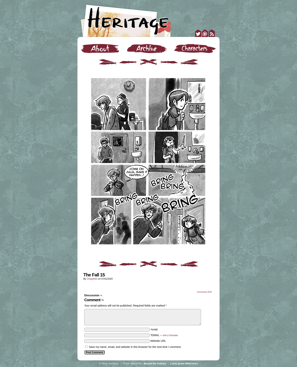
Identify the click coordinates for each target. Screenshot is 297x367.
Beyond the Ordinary (155, 363)
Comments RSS (204, 292)
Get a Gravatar (170, 335)
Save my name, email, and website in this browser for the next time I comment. (135, 346)
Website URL (158, 340)
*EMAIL (164, 335)
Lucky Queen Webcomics (184, 363)
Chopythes (92, 279)
